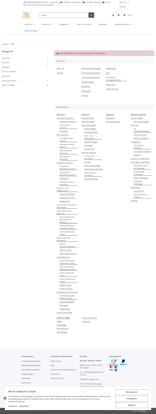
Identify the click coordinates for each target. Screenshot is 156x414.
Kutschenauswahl (88, 125)
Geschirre (6, 58)
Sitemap (84, 95)
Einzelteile (64, 131)
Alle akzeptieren (131, 393)
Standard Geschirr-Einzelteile (67, 183)
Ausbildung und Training (67, 292)
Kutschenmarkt (87, 118)
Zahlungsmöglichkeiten (90, 73)
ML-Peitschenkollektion (141, 130)
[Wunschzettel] (118, 15)
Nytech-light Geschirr (68, 253)
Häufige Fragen (87, 82)
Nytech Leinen (65, 250)
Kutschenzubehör (88, 152)
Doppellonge (65, 309)
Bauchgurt (64, 305)
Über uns (123, 2)
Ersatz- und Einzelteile (89, 157)
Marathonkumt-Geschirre (66, 151)
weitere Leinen (66, 285)
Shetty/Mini (64, 178)
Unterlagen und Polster (140, 162)
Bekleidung (135, 187)
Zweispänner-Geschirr (65, 126)
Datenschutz (111, 68)
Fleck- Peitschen (140, 135)
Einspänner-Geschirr (68, 121)
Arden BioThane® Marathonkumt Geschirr (67, 219)
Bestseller (86, 321)
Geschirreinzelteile (67, 194)
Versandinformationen (90, 77)
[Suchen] (64, 15)
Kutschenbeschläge (92, 165)
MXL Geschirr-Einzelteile (65, 157)
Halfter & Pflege (8, 85)
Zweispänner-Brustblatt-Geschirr (67, 173)
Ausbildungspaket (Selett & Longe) (67, 297)
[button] (113, 15)
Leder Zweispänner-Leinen (68, 280)
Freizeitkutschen (91, 132)
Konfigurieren (131, 399)
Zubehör (137, 155)
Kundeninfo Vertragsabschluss (113, 78)
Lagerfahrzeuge (87, 121)
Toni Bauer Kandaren (142, 151)
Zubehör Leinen (66, 288)
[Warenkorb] (128, 15)
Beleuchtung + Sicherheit (90, 174)
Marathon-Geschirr (67, 198)
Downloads (85, 91)
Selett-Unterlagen (141, 178)
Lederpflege (61, 325)
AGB (107, 73)
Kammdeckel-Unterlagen (139, 173)
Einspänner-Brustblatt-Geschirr (67, 167)
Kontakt (122, 7)
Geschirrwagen (137, 118)
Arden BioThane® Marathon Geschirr (67, 227)
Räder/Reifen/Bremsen (93, 169)
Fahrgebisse (136, 142)
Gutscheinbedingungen (91, 68)
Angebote (6, 67)
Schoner (87, 162)
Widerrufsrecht (112, 89)
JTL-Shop (143, 411)
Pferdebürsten (62, 328)
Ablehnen (131, 405)
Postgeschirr (65, 201)
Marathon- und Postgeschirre (63, 189)
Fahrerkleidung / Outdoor (140, 195)
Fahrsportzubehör (9, 80)
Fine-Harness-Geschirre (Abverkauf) (66, 206)
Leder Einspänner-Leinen (67, 274)
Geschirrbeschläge (64, 312)
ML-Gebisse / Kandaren (139, 146)
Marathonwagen (91, 142)
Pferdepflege (62, 332)
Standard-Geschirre (65, 163)
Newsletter (85, 86)
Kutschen (6, 62)
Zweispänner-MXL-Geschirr (67, 145)
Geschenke (110, 118)
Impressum (110, 84)
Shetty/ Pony (89, 149)
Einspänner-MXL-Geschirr (67, 139)
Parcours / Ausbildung (140, 158)
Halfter (59, 321)
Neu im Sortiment (89, 318)
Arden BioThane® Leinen (67, 233)
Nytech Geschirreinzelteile (67, 245)
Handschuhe (139, 191)
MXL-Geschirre (63, 135)
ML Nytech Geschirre (65, 118)
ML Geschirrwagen (141, 121)
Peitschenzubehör (141, 138)
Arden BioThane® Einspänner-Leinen (67, 262)
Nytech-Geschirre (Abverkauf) (64, 239)
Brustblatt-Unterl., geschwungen (141, 166)
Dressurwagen (90, 129)
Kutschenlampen (91, 179)
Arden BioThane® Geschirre (64, 212)
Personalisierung (113, 121)
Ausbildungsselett (67, 302)
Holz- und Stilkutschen (89, 137)
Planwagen (88, 145)
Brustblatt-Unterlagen (138, 182)
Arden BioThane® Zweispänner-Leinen (68, 268)
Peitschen (135, 125)
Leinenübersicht (63, 257)
